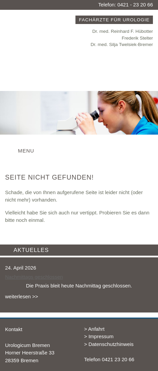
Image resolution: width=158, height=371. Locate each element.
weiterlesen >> (21, 296)
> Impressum (99, 336)
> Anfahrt (94, 329)
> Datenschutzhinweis (109, 344)
